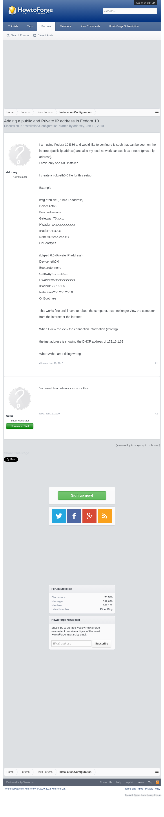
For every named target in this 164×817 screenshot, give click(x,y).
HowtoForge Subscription (124, 26)
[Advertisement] (82, 73)
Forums (46, 26)
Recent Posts (45, 35)
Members (65, 26)
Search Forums (20, 35)
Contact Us (106, 782)
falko (9, 416)
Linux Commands (90, 26)
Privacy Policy (152, 788)
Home (140, 782)
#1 (156, 363)
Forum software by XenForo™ (35, 788)
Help (118, 782)
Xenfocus (28, 782)
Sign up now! (82, 495)
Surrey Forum (153, 795)
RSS (157, 782)
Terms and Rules (134, 788)
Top (150, 782)
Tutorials (13, 26)
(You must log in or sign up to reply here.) (138, 445)
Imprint (129, 782)
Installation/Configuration (41, 126)
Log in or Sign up (145, 2)
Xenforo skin (12, 782)
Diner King (106, 609)
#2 (156, 413)
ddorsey (78, 126)
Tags (30, 26)
